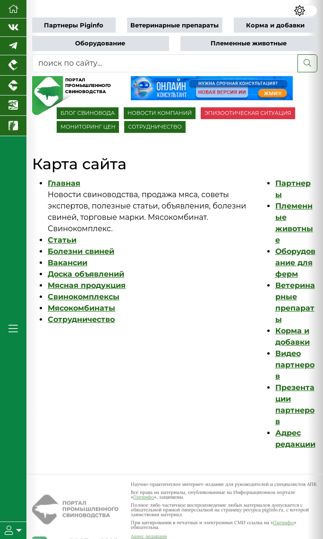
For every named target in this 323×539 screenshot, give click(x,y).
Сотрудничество (81, 319)
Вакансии (67, 262)
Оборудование (100, 43)
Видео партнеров (294, 365)
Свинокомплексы (83, 296)
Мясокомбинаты (81, 308)
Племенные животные (249, 43)
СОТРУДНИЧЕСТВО (155, 126)
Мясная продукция (87, 285)
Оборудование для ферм (295, 262)
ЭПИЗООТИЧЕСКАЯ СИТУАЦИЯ (247, 113)
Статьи (62, 239)
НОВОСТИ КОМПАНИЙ (160, 113)
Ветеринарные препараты (174, 25)
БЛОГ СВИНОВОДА (87, 113)
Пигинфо (143, 499)
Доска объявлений (86, 274)
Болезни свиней (81, 251)
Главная (64, 183)
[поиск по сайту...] (165, 63)
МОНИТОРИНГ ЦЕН (87, 126)
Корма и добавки (275, 25)
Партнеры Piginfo (73, 25)
